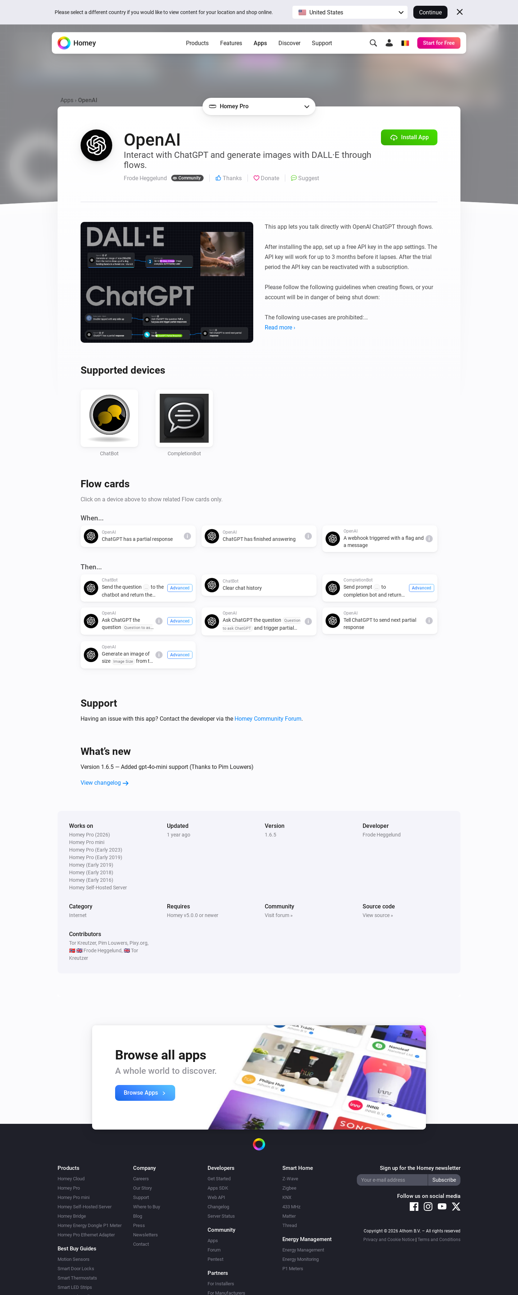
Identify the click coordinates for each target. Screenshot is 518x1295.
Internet (78, 915)
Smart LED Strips (75, 1287)
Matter (289, 1216)
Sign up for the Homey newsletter (420, 1168)
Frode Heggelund (382, 835)
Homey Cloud (71, 1178)
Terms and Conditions (439, 1239)
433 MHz (291, 1206)
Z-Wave (290, 1178)
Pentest (215, 1259)
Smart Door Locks (76, 1268)
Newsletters (145, 1234)
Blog (137, 1216)
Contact (141, 1244)
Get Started (219, 1178)
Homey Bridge (72, 1216)
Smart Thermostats (77, 1278)
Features (231, 47)
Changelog (218, 1206)
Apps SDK (218, 1188)
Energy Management (303, 1250)
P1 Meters (292, 1268)
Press (139, 1225)
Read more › (280, 327)
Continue (430, 12)
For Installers (221, 1283)
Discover (289, 47)
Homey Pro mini (74, 1197)
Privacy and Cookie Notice (388, 1239)
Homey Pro (69, 1188)
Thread (289, 1225)
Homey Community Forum (268, 718)
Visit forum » (279, 915)
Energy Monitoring (300, 1259)
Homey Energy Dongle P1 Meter (90, 1225)
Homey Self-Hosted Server (85, 1206)
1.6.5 (270, 835)
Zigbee (289, 1188)
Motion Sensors (74, 1259)
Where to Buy (146, 1206)
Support (322, 47)
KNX (286, 1197)
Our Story (142, 1188)
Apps (260, 47)
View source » (378, 915)
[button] (350, 12)
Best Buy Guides (77, 1248)
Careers (141, 1178)
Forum (214, 1250)
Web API (216, 1197)
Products (197, 47)
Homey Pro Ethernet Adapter (86, 1234)
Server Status (221, 1216)
